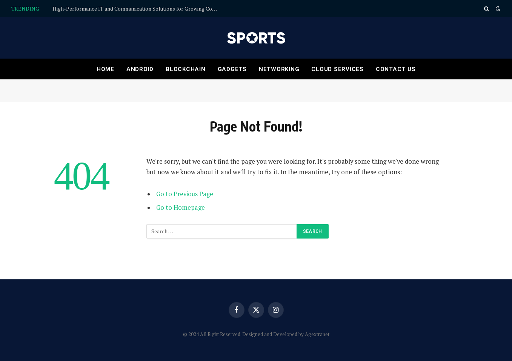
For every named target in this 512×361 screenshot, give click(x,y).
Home (105, 69)
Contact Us (396, 69)
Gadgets (232, 69)
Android (140, 69)
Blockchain (186, 69)
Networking (279, 69)
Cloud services (337, 69)
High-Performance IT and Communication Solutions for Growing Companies (137, 8)
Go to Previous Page (184, 194)
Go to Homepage (180, 207)
